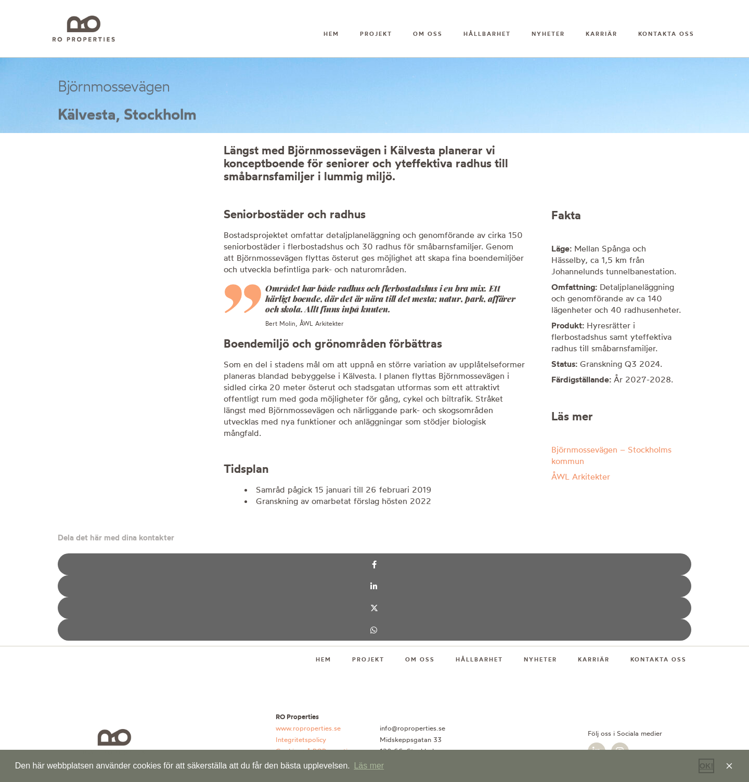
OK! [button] (706, 766)
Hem (331, 33)
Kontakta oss (666, 33)
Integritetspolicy (301, 739)
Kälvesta (86, 116)
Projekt (376, 33)
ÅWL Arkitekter (580, 476)
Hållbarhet (487, 33)
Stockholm (160, 116)
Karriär (601, 33)
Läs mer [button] (369, 765)
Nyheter (548, 33)
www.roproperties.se (308, 728)
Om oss (428, 33)
